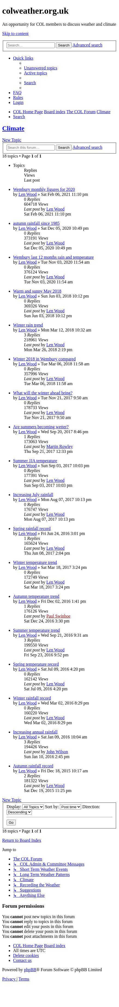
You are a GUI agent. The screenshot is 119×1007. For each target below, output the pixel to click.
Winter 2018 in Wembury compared (44, 359)
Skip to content (15, 33)
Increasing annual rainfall (35, 732)
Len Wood (27, 194)
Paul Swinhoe (58, 616)
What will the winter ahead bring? (42, 393)
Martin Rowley (59, 446)
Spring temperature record (36, 664)
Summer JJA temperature (35, 460)
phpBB (30, 969)
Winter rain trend (28, 325)
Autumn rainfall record (33, 766)
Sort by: (63, 806)
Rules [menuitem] (18, 97)
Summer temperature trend (36, 630)
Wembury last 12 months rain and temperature (53, 257)
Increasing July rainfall (33, 494)
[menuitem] (40, 68)
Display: (25, 806)
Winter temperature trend (35, 562)
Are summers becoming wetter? (41, 426)
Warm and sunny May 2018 (37, 291)
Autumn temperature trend (36, 596)
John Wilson (57, 751)
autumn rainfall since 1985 (36, 223)
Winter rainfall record (32, 698)
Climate (13, 128)
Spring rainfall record (32, 528)
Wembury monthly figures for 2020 (44, 189)
